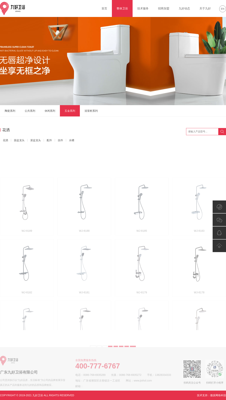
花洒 (5, 141)
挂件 (60, 141)
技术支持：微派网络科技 (211, 395)
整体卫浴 (122, 8)
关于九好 (205, 8)
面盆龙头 (19, 141)
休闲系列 (50, 110)
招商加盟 (163, 8)
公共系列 (30, 110)
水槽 (71, 141)
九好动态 (184, 8)
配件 (49, 141)
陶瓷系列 (10, 110)
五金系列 (70, 110)
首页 (104, 8)
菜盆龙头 (35, 141)
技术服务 (143, 8)
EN (222, 8)
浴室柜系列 (91, 110)
